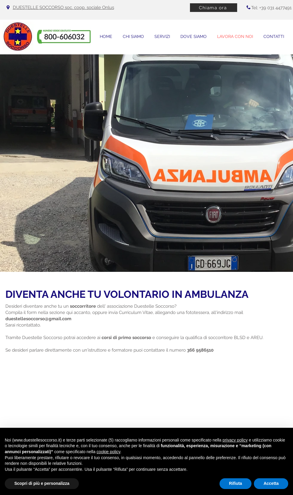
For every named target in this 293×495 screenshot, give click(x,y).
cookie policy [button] (108, 451)
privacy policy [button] (235, 440)
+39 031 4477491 (275, 7)
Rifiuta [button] (235, 483)
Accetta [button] (271, 483)
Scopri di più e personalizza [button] (41, 483)
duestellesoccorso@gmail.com (38, 318)
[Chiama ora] (213, 7)
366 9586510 (200, 350)
